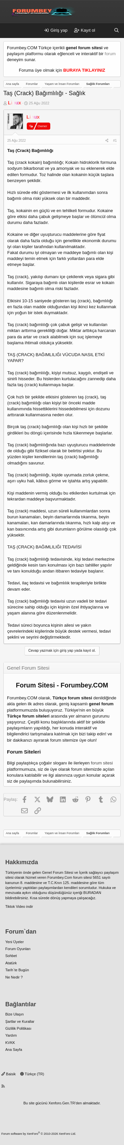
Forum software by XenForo (38, 1133)
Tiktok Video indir (19, 906)
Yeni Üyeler (14, 942)
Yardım (11, 1035)
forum (110, 53)
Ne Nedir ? (14, 977)
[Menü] (8, 30)
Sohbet (11, 956)
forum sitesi (102, 762)
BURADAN (92, 893)
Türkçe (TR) (32, 1074)
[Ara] (116, 30)
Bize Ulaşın (14, 1014)
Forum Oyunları (17, 949)
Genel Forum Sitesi (57, 872)
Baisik (8, 1074)
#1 (115, 140)
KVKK (10, 1043)
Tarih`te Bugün (17, 970)
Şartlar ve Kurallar (19, 1021)
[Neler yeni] (105, 30)
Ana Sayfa (13, 1050)
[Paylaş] (107, 140)
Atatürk (11, 963)
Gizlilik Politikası (18, 1028)
